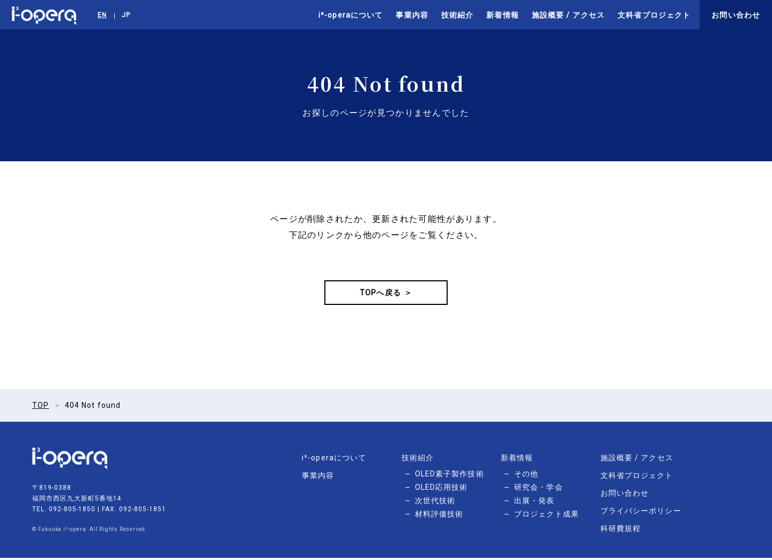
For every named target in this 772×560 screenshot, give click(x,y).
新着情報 (502, 15)
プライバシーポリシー (640, 513)
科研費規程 (620, 530)
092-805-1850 (72, 511)
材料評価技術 (439, 516)
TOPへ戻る (380, 293)
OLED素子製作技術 (449, 476)
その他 (526, 476)
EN (102, 15)
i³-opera (44, 14)
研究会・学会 (538, 489)
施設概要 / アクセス (568, 15)
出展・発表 (534, 502)
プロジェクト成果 (546, 516)
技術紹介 (457, 15)
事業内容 (412, 15)
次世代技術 (435, 502)
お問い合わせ (735, 15)
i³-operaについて (350, 15)
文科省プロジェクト (654, 15)
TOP (40, 407)
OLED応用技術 (441, 489)
